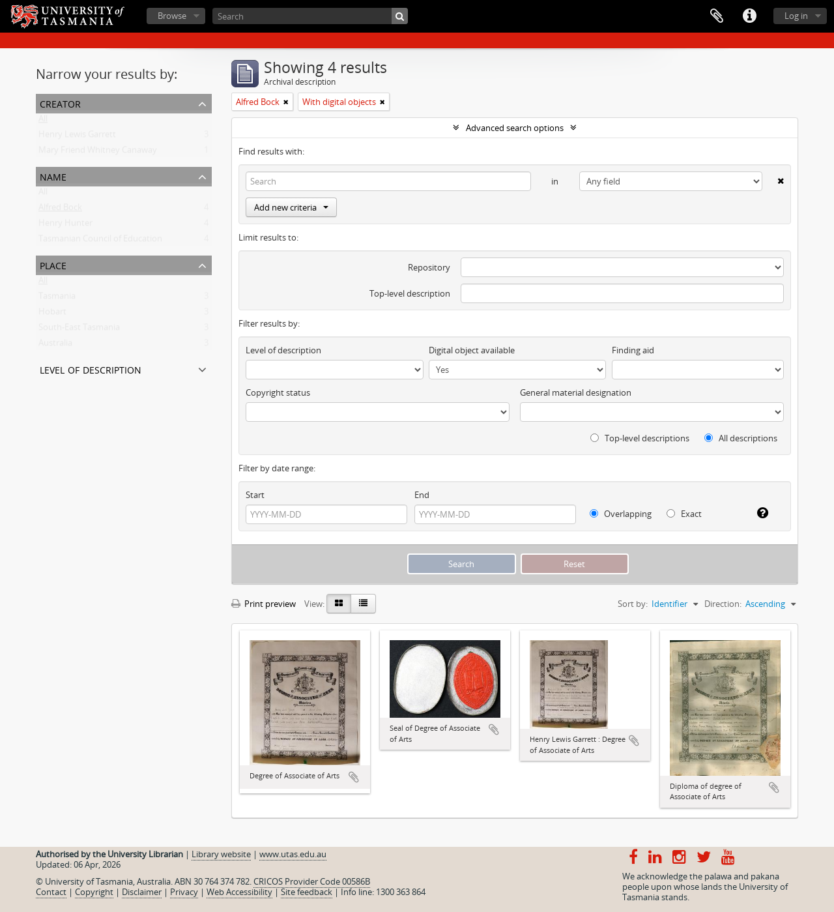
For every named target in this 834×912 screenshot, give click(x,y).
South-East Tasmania (79, 330)
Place (53, 264)
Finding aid (633, 350)
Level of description (90, 368)
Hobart (52, 314)
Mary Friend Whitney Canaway (97, 152)
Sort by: (633, 604)
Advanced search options (515, 128)
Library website (221, 854)
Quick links (749, 16)
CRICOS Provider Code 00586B (311, 881)
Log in (796, 16)
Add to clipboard (353, 777)
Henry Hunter (65, 225)
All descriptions (740, 438)
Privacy (184, 892)
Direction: (722, 604)
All (43, 121)
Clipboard (716, 16)
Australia (55, 345)
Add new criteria (291, 207)
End (421, 495)
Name (53, 175)
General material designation (575, 392)
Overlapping (621, 514)
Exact (684, 514)
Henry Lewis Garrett (77, 137)
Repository (429, 267)
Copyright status (278, 392)
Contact (51, 892)
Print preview (263, 604)
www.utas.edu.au (292, 854)
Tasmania (57, 298)
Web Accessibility (239, 892)
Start (255, 495)
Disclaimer (142, 892)
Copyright (94, 892)
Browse (172, 16)
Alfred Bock (60, 210)
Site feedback (306, 892)
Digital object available (472, 350)
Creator (60, 102)
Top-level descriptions (639, 438)
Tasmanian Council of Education (100, 241)
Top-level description (409, 293)
